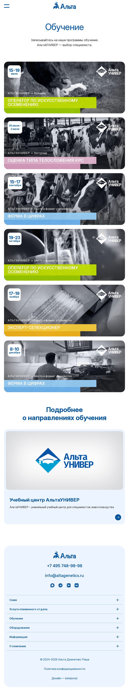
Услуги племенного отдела (28, 609)
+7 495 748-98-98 (64, 565)
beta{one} (71, 678)
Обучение (16, 618)
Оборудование (19, 627)
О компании (17, 646)
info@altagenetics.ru (64, 575)
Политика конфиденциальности (64, 669)
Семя (13, 600)
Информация (18, 637)
